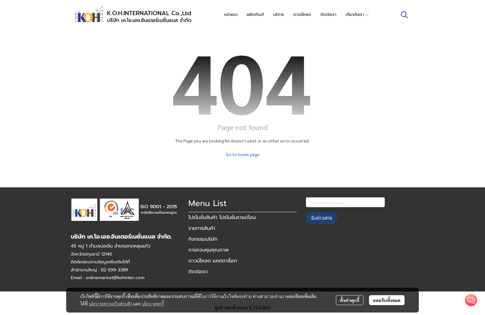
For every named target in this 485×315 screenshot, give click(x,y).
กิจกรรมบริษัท (202, 239)
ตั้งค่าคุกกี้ (349, 300)
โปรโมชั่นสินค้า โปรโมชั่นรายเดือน (222, 217)
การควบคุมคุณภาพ (208, 250)
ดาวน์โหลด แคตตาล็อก (212, 261)
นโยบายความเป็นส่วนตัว (110, 303)
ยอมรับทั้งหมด (387, 300)
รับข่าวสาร (321, 218)
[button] (404, 14)
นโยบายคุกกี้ (153, 303)
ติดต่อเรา (198, 271)
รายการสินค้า (201, 228)
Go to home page (243, 154)
